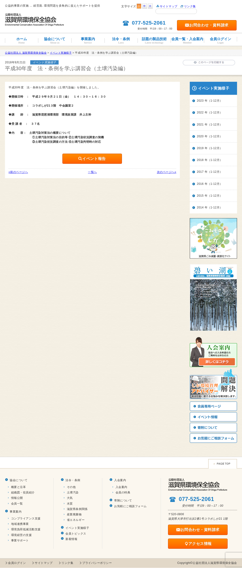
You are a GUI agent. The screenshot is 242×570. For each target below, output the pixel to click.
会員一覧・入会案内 (187, 40)
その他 (71, 487)
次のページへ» (166, 172)
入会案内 (120, 480)
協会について (54, 40)
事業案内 (87, 40)
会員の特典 (123, 492)
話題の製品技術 (154, 40)
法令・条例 (121, 40)
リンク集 (190, 6)
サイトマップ (168, 6)
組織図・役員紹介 (23, 492)
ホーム (21, 40)
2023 (200, 100)
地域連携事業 (20, 524)
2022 (200, 112)
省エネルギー (76, 520)
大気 (70, 498)
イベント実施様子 (77, 528)
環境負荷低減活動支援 (26, 529)
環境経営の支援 (21, 535)
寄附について (123, 500)
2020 (200, 136)
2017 (200, 171)
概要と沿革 (18, 487)
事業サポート (20, 540)
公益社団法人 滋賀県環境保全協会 (26, 52)
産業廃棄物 (74, 514)
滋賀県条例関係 (77, 509)
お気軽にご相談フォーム (130, 506)
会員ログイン (220, 40)
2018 (200, 160)
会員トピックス (75, 533)
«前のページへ (18, 172)
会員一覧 (17, 503)
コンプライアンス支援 (26, 518)
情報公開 (17, 498)
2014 (200, 207)
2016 (200, 184)
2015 (200, 195)
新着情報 (71, 539)
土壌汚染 (73, 492)
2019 (200, 148)
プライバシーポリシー (97, 563)
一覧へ (92, 172)
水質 (70, 503)
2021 (200, 124)
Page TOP (222, 464)
